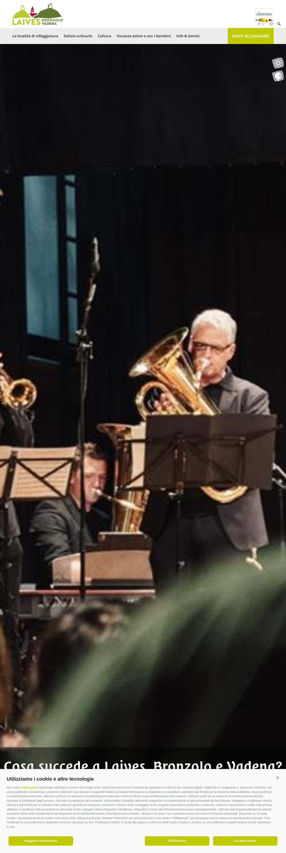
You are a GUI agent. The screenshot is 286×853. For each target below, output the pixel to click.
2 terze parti (29, 787)
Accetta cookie (245, 840)
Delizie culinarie (78, 36)
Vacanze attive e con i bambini (144, 36)
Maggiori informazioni (41, 840)
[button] (277, 777)
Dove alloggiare (250, 36)
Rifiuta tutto (177, 840)
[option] (143, 435)
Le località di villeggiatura (35, 36)
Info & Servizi (188, 36)
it (261, 24)
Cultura (104, 36)
